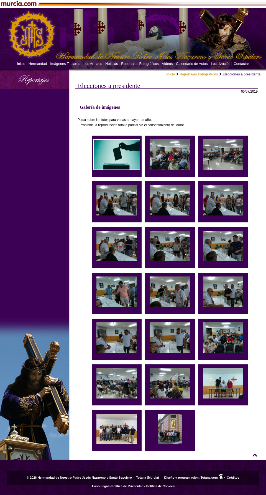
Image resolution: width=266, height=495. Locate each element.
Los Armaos (92, 64)
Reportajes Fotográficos (140, 64)
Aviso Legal (100, 486)
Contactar (241, 64)
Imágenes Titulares (65, 64)
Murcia (153, 477)
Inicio (21, 64)
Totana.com (209, 477)
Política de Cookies (160, 486)
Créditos (233, 477)
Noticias (111, 64)
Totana (141, 477)
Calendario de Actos (192, 64)
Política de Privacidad (127, 486)
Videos (167, 64)
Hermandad (38, 64)
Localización (220, 64)
